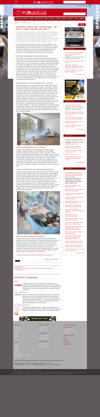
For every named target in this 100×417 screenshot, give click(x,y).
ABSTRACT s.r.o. (28, 364)
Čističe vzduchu (18, 268)
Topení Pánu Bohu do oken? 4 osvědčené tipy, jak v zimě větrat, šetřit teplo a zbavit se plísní (74, 54)
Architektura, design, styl (70, 325)
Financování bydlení (44, 325)
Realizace (17, 339)
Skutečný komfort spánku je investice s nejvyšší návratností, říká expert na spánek (73, 158)
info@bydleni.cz (49, 363)
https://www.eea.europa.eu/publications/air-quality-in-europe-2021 (35, 255)
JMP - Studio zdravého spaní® (22, 305)
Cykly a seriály (67, 327)
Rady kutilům (42, 347)
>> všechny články (80, 74)
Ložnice (16, 347)
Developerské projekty (44, 335)
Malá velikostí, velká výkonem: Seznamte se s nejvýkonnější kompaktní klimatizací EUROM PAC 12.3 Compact (74, 66)
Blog (65, 337)
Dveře (16, 336)
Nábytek (16, 351)
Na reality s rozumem (44, 337)
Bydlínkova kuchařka (69, 335)
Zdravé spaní (34, 268)
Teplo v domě (67, 332)
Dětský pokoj (17, 349)
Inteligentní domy (43, 338)
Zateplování (17, 332)
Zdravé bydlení (26, 268)
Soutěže (66, 339)
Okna (16, 337)
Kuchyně (17, 344)
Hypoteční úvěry (43, 328)
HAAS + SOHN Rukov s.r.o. (21, 292)
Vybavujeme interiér (19, 269)
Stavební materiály (19, 330)
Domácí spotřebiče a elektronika (45, 268)
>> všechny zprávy (80, 253)
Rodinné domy (18, 327)
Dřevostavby (17, 328)
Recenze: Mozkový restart (71, 154)
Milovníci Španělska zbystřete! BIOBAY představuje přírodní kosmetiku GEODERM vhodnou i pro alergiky (74, 228)
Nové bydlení (42, 333)
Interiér (16, 342)
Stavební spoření (43, 330)
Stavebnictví (17, 325)
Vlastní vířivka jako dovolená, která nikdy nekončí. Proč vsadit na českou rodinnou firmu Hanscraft (74, 113)
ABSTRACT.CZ (68, 344)
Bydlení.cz (17, 22)
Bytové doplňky (18, 353)
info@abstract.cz (48, 364)
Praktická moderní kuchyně (70, 331)
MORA (16, 281)
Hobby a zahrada (43, 341)
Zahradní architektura (44, 345)
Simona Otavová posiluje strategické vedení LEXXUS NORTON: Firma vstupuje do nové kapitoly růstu (73, 237)
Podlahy (16, 334)
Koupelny (17, 346)
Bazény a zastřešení (43, 343)
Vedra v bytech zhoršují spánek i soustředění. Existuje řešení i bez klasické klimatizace (74, 211)
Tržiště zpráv (47, 259)
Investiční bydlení (43, 327)
